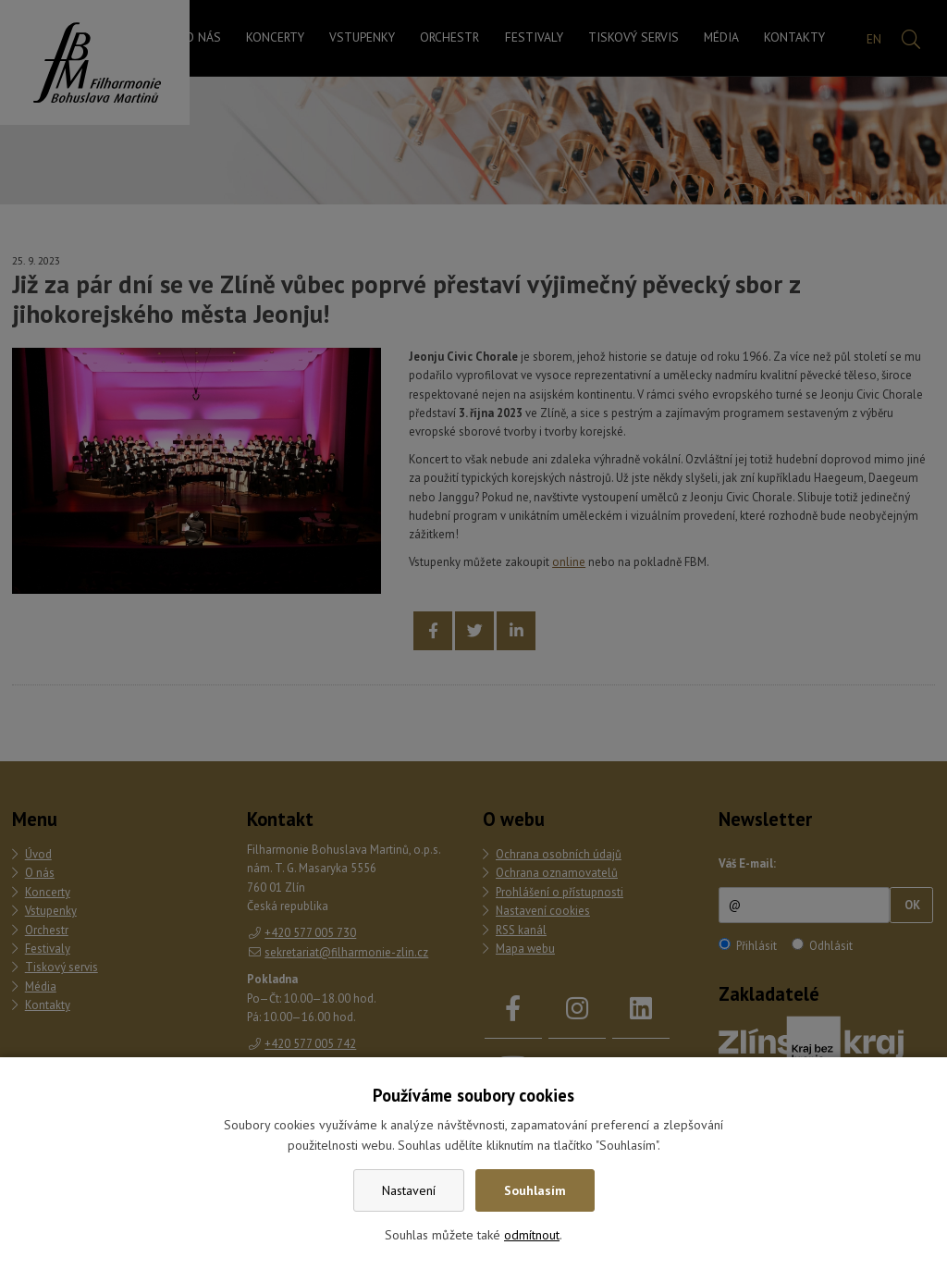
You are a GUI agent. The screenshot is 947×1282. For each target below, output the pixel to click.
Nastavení (409, 1190)
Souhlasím (535, 1190)
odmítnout (532, 1235)
